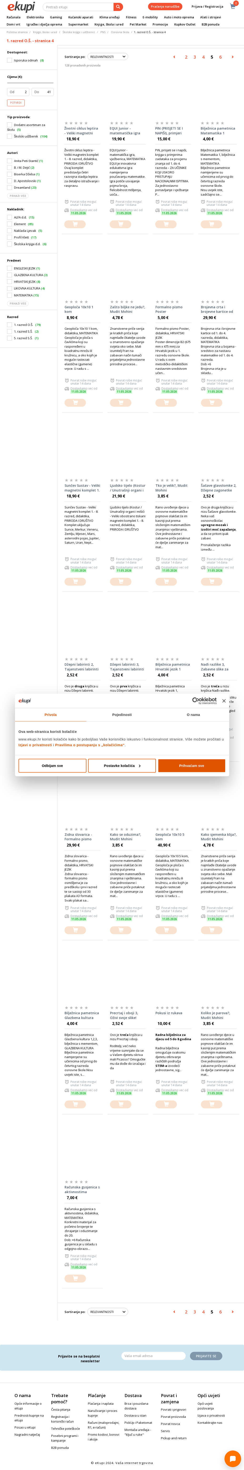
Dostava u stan (135, 1415)
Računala (13, 17)
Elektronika (35, 17)
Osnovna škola (120, 32)
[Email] (153, 1356)
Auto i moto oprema (179, 17)
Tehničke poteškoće (65, 1428)
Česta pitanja (60, 1409)
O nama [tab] (193, 715)
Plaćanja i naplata (101, 1403)
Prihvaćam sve (191, 765)
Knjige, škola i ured (109, 24)
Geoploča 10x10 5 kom (169, 836)
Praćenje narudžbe (165, 6)
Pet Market (138, 24)
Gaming (56, 17)
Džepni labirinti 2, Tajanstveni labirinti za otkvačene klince (82, 667)
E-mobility (150, 17)
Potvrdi (16, 102)
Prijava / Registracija (204, 6)
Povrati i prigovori (173, 1409)
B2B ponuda (210, 24)
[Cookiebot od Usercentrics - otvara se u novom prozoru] (196, 701)
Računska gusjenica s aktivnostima (82, 1189)
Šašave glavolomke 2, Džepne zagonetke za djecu (218, 488)
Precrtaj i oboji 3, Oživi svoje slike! (124, 1015)
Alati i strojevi (210, 17)
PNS (102, 32)
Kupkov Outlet (184, 24)
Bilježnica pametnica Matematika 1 (218, 130)
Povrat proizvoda (173, 1416)
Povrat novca (170, 1424)
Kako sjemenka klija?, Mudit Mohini (219, 836)
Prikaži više (18, 196)
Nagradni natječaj (27, 1434)
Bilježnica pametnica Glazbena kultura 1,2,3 (82, 1015)
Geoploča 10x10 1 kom (79, 309)
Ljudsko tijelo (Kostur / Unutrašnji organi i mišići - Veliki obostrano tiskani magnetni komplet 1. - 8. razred (127, 488)
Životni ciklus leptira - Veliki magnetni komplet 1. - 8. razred (81, 131)
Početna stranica (17, 32)
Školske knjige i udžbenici (79, 32)
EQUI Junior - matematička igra (125, 130)
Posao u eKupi (25, 1427)
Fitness (131, 17)
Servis (165, 1431)
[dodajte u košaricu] (75, 224)
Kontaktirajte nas (210, 1422)
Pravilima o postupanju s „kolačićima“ (90, 745)
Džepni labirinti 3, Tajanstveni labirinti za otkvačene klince (127, 667)
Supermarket (78, 24)
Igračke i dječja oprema (44, 24)
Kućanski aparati (80, 17)
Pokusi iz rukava (168, 1013)
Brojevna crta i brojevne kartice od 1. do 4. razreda (217, 309)
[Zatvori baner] (224, 701)
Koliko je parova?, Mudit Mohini (215, 1015)
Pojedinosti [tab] (122, 715)
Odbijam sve (52, 765)
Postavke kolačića (122, 765)
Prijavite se (206, 1356)
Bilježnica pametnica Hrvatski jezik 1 (172, 666)
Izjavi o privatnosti (35, 745)
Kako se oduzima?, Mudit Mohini (125, 836)
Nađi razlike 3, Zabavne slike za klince (215, 667)
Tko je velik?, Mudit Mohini (171, 487)
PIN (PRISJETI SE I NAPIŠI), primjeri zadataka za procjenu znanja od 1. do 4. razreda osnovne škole (171, 131)
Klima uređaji (110, 17)
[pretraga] (118, 7)
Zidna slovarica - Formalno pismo (78, 836)
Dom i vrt (13, 24)
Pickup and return (174, 1438)
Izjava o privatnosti (211, 1415)
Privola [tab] (51, 715)
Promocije (160, 24)
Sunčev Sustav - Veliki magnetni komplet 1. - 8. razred (82, 488)
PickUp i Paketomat (138, 1422)
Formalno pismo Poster (169, 309)
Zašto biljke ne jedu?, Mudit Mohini (127, 309)
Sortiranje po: (75, 57)
